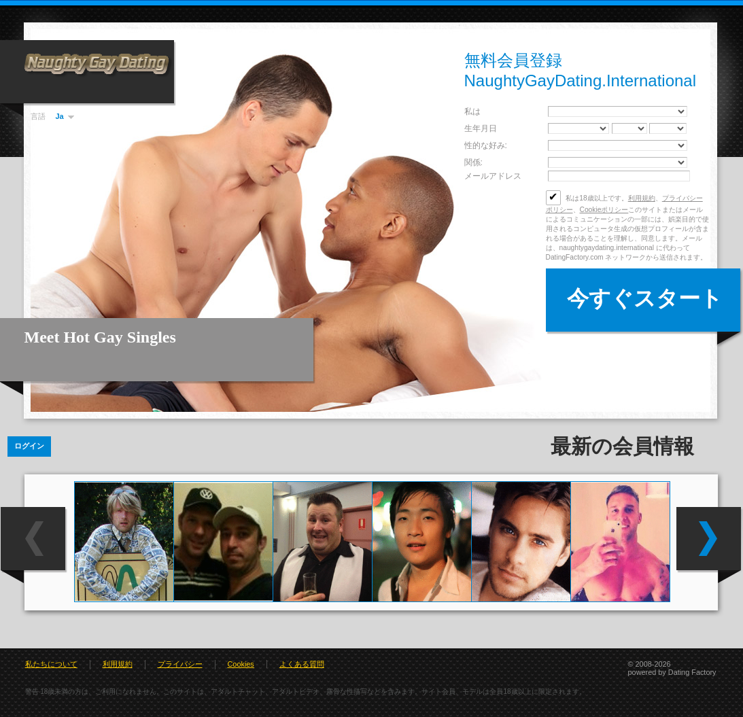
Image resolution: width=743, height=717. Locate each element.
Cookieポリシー (604, 209)
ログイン (29, 446)
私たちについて (51, 664)
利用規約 (641, 198)
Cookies (241, 664)
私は (472, 111)
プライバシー (180, 664)
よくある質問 (301, 664)
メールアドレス (492, 176)
